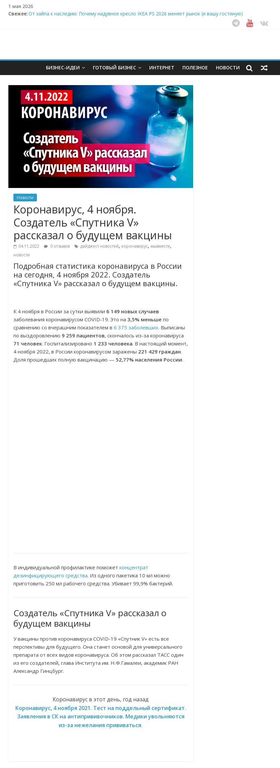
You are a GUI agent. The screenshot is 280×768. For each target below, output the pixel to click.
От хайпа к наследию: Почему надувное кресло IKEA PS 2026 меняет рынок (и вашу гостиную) (136, 13)
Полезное (195, 67)
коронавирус (134, 246)
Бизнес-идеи (63, 67)
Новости (228, 67)
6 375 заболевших (136, 327)
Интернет (161, 67)
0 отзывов (57, 246)
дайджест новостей (99, 246)
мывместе (160, 246)
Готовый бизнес (114, 67)
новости (21, 255)
